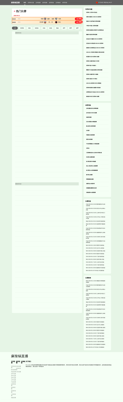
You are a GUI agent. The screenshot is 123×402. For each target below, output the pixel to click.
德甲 (77, 34)
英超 (57, 34)
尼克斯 (41, 26)
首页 (25, 2)
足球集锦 (58, 2)
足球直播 (38, 2)
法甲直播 (13, 380)
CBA (44, 34)
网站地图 (28, 365)
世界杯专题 (88, 9)
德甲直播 (13, 378)
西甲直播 (13, 375)
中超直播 (13, 382)
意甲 (64, 34)
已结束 (76, 20)
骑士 (59, 26)
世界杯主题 (31, 2)
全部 (15, 34)
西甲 (71, 34)
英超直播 (13, 371)
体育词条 (64, 2)
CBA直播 (18, 371)
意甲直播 (13, 373)
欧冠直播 (13, 369)
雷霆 (42, 20)
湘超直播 (13, 397)
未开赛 (76, 26)
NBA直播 (18, 366)
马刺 (59, 20)
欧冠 (51, 34)
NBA (20, 20)
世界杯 (22, 34)
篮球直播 (44, 2)
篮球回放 (51, 2)
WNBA (37, 34)
